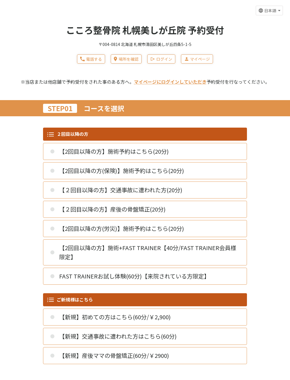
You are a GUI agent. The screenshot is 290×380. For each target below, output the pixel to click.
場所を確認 (126, 59)
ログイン (161, 59)
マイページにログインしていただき (170, 81)
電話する (91, 59)
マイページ (197, 59)
